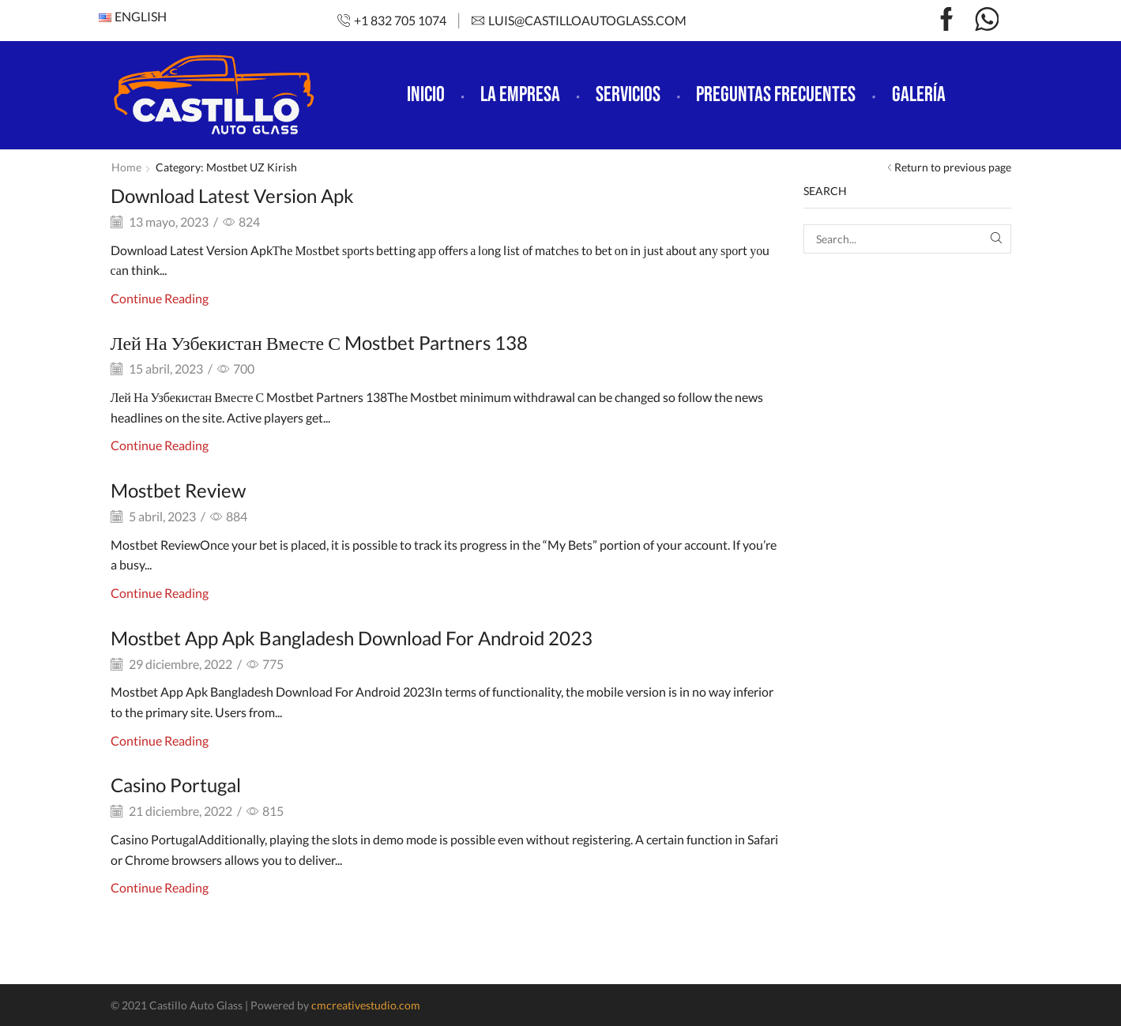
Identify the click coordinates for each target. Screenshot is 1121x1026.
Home (126, 167)
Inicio (426, 94)
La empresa (520, 94)
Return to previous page (952, 167)
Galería (919, 94)
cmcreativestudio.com (365, 1005)
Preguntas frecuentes (776, 94)
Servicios (628, 94)
